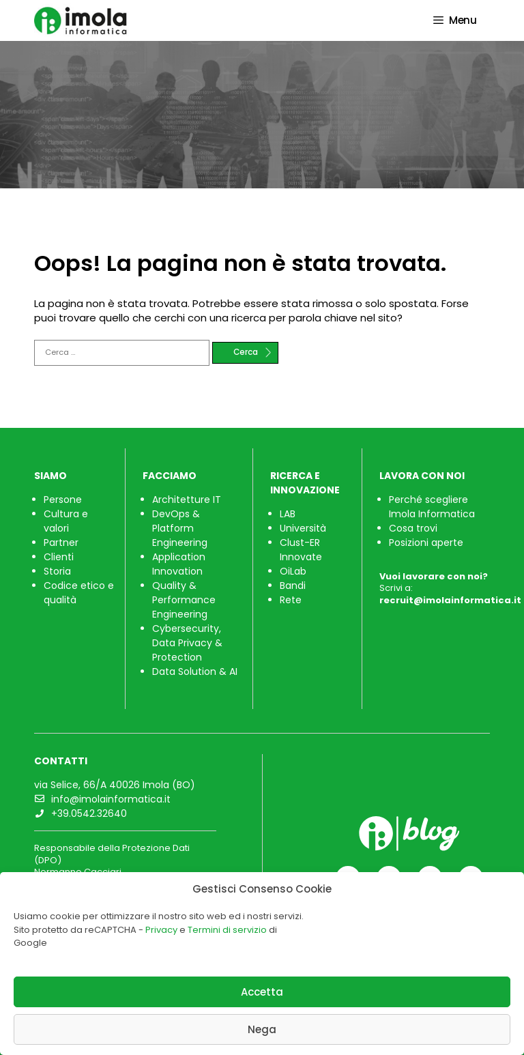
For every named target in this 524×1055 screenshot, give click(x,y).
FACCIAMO (169, 475)
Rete (291, 600)
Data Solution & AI (194, 671)
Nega (262, 1029)
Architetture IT (186, 499)
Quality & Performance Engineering (184, 600)
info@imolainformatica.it (111, 799)
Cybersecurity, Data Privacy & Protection (187, 643)
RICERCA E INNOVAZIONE (305, 483)
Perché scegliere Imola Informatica (432, 507)
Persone (63, 499)
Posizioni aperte (426, 542)
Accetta (262, 992)
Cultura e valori (66, 521)
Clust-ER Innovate (301, 550)
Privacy (161, 929)
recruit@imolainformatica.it (450, 600)
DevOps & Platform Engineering (179, 528)
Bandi (293, 585)
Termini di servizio (227, 929)
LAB (287, 514)
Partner (61, 542)
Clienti (59, 557)
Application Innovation (178, 564)
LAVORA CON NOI (422, 475)
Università (303, 528)
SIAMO (50, 475)
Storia (57, 571)
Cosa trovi (413, 528)
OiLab (293, 571)
